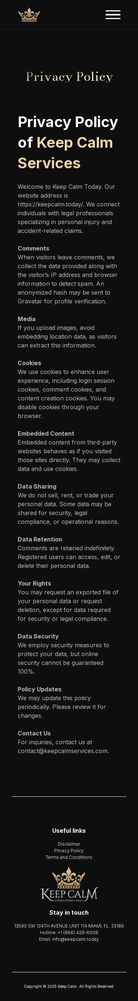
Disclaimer (69, 844)
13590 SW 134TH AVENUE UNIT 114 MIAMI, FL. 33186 (69, 926)
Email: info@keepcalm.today (69, 939)
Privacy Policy (69, 850)
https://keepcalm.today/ (50, 204)
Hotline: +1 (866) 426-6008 (69, 932)
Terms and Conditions (69, 857)
